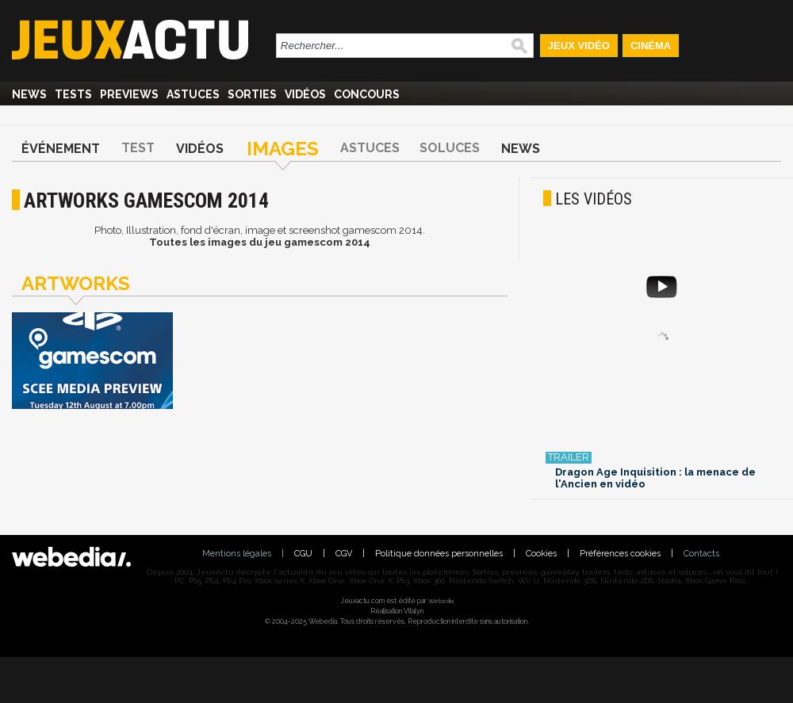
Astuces (193, 94)
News (29, 94)
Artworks (75, 283)
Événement (60, 148)
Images (283, 148)
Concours (367, 94)
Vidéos (305, 94)
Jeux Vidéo (579, 46)
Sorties (252, 94)
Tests (73, 94)
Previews (129, 94)
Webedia (441, 601)
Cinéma (650, 46)
